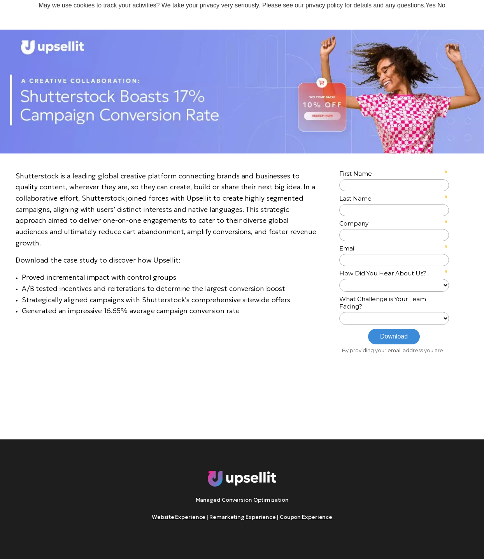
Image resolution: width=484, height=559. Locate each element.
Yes (431, 5)
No (441, 5)
